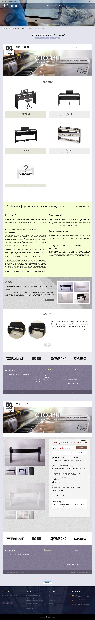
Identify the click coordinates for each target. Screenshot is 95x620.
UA (89, 1)
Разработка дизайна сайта (32, 605)
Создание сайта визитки (32, 603)
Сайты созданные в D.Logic (16, 28)
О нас (60, 5)
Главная (4, 28)
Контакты (90, 5)
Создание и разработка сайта (33, 595)
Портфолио (74, 5)
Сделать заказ (29, 608)
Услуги (66, 5)
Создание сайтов (51, 5)
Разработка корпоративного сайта (34, 600)
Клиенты (82, 5)
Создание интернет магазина (33, 598)
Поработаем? (47, 582)
